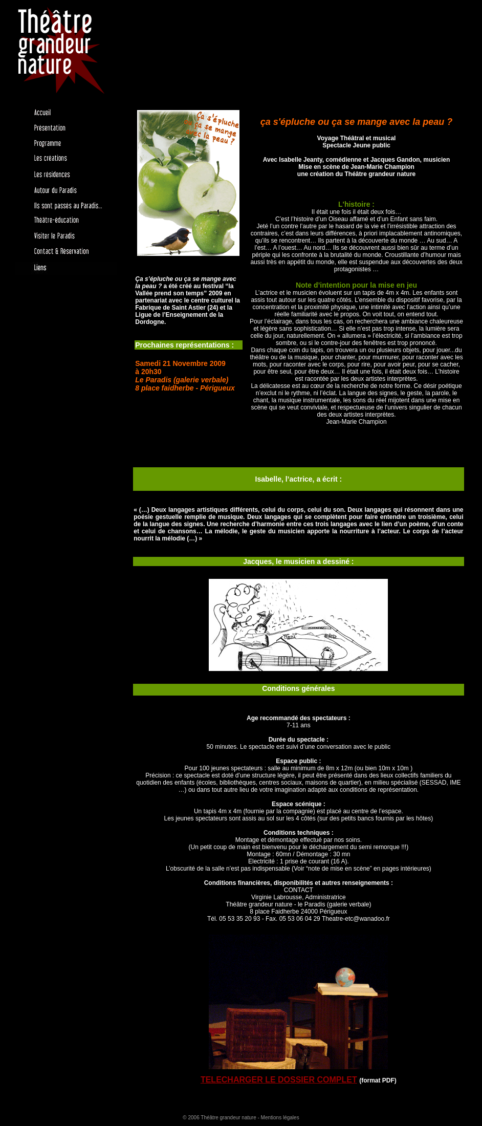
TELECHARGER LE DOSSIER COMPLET (279, 1079)
